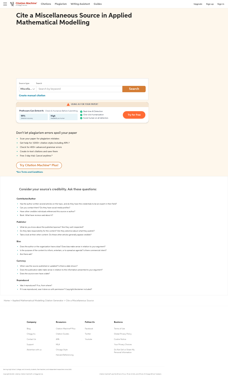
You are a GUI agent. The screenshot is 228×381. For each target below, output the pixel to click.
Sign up (210, 4)
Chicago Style (62, 350)
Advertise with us (34, 350)
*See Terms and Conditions (29, 172)
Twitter (88, 334)
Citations (46, 4)
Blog (29, 329)
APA (57, 339)
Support (30, 345)
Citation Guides (62, 334)
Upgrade (198, 4)
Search (39, 83)
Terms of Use (119, 329)
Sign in (220, 4)
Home (7, 301)
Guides (98, 4)
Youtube (88, 339)
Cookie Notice (120, 339)
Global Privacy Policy (123, 334)
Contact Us (31, 339)
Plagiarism (61, 4)
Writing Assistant (80, 4)
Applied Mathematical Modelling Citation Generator (37, 301)
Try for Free (135, 115)
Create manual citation (32, 95)
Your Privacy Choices (123, 345)
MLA (58, 345)
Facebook (89, 329)
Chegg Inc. (31, 334)
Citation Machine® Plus (65, 329)
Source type (24, 83)
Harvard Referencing (64, 355)
